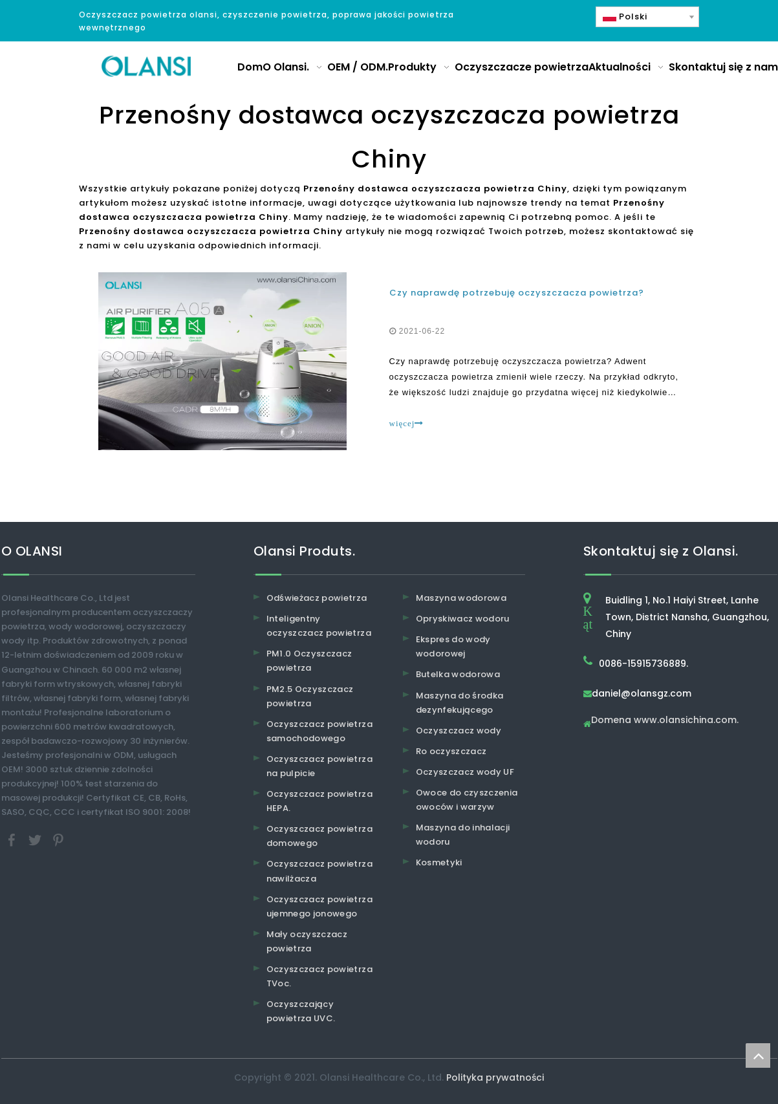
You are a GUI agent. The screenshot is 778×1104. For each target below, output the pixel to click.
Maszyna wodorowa (461, 598)
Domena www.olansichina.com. (665, 720)
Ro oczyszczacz (451, 751)
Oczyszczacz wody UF (465, 772)
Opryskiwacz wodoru (463, 618)
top (758, 1055)
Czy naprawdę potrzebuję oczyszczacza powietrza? (516, 293)
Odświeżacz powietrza (316, 598)
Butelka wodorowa (458, 674)
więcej (406, 423)
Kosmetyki (439, 862)
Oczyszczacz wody (459, 730)
